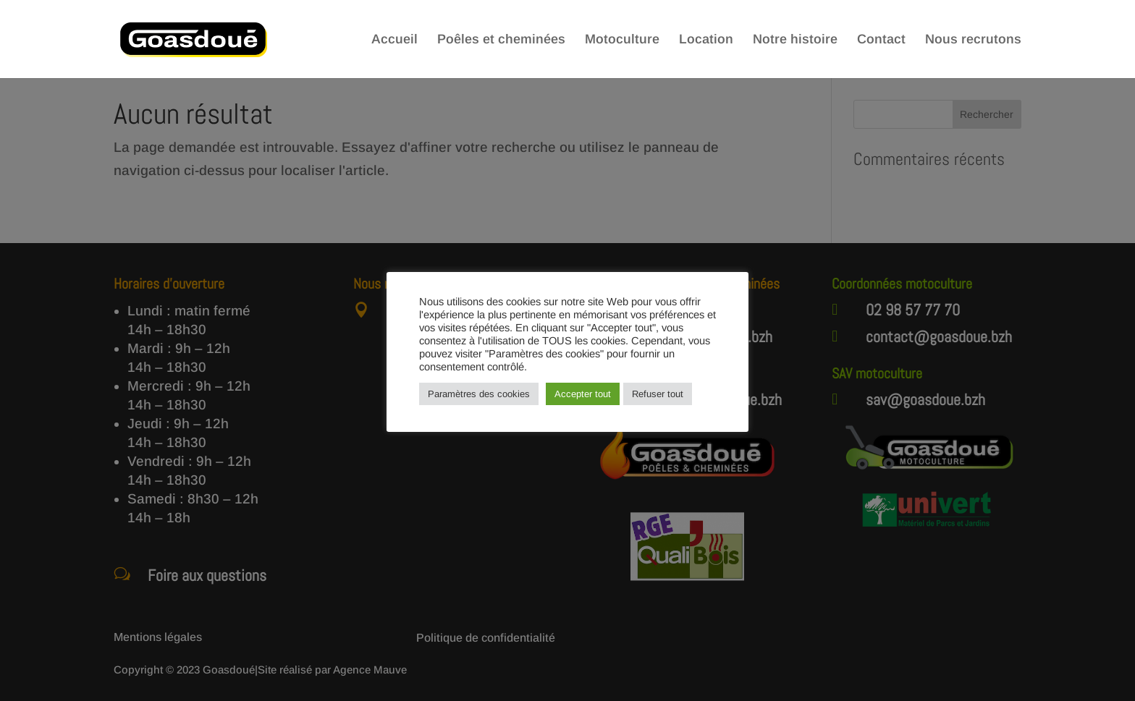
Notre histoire (795, 40)
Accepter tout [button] (582, 393)
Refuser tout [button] (657, 393)
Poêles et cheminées (501, 40)
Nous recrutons (973, 40)
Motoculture (622, 40)
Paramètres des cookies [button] (479, 393)
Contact (881, 40)
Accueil (394, 40)
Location (706, 40)
